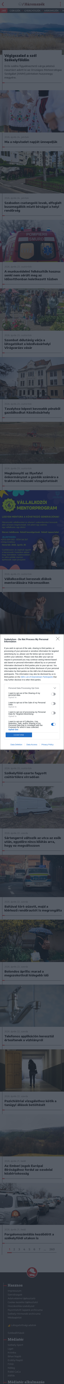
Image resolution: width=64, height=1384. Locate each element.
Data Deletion (16, 744)
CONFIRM (19, 735)
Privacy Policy (48, 744)
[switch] (53, 694)
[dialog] (32, 692)
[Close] (58, 639)
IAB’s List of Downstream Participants (37, 677)
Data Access (31, 744)
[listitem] (32, 688)
